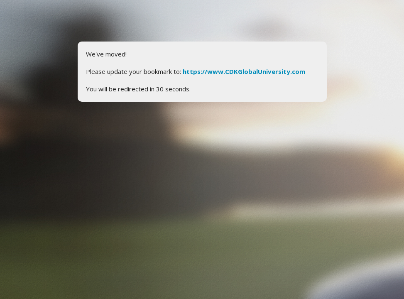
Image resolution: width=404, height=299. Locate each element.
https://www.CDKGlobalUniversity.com (244, 71)
